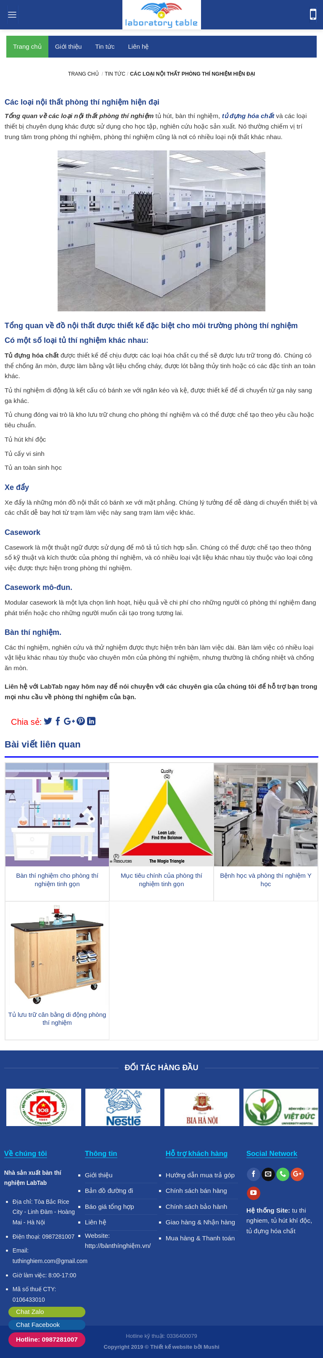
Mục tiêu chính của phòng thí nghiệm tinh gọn (161, 879)
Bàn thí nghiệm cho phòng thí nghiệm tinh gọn (57, 879)
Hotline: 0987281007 (47, 1339)
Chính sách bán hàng (196, 1190)
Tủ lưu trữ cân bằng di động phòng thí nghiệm (57, 1018)
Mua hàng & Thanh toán (200, 1238)
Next (308, 1109)
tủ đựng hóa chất (271, 1230)
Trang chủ (27, 46)
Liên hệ (138, 46)
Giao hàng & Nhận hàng (200, 1222)
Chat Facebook (38, 1324)
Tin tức (104, 46)
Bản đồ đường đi (109, 1190)
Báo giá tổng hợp (109, 1206)
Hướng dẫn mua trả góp (200, 1175)
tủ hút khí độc (290, 1220)
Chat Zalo (30, 1311)
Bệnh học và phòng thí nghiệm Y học (265, 879)
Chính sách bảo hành (197, 1206)
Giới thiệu (68, 46)
